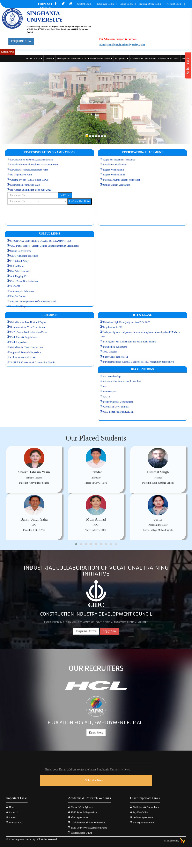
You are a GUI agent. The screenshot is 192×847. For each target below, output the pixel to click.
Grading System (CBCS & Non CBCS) (29, 179)
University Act (110, 391)
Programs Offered (86, 631)
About (38, 58)
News (176, 58)
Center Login (126, 3)
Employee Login (105, 3)
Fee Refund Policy (19, 261)
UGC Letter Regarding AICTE (118, 411)
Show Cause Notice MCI (115, 356)
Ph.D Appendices (79, 817)
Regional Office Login (150, 3)
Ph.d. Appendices (19, 342)
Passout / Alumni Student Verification (121, 179)
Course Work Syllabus (82, 807)
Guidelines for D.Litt (81, 832)
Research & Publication (100, 58)
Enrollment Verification (114, 164)
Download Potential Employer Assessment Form (34, 164)
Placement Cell (165, 58)
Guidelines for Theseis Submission (88, 822)
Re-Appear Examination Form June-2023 (29, 189)
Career (12, 817)
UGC (105, 386)
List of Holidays (18, 306)
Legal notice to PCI (113, 327)
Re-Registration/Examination (71, 58)
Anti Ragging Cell (19, 276)
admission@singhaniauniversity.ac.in (122, 44)
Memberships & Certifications (118, 401)
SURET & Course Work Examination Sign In (32, 362)
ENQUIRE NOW (21, 41)
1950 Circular (110, 351)
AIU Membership (111, 376)
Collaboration (137, 58)
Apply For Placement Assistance (117, 159)
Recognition (121, 58)
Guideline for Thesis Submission (26, 347)
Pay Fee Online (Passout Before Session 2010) (33, 301)
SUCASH (15, 286)
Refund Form (16, 266)
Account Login (174, 3)
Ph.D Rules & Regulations (84, 812)
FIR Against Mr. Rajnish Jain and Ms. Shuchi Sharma (129, 341)
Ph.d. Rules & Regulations (23, 337)
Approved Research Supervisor (25, 352)
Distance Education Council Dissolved (122, 381)
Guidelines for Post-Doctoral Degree (28, 322)
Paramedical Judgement (115, 346)
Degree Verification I (113, 169)
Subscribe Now (94, 780)
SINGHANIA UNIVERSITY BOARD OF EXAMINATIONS (41, 240)
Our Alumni (150, 58)
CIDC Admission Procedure (24, 255)
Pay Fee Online (17, 296)
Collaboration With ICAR (23, 357)
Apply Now (109, 631)
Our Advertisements (20, 271)
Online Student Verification (116, 184)
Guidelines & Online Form (146, 807)
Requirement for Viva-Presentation (27, 327)
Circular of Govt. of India (115, 406)
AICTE (106, 396)
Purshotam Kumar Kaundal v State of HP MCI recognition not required (138, 361)
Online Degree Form (20, 251)
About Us (13, 812)
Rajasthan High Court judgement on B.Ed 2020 (126, 322)
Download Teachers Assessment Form (29, 169)
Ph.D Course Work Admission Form (89, 827)
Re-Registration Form (21, 174)
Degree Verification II (114, 174)
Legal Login (46, 7)
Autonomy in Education (22, 291)
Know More (96, 732)
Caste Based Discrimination (24, 281)
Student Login (84, 3)
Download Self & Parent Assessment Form (31, 159)
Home (29, 58)
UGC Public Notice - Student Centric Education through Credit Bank (44, 245)
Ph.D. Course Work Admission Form (28, 332)
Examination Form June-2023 (25, 184)
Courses (49, 58)
